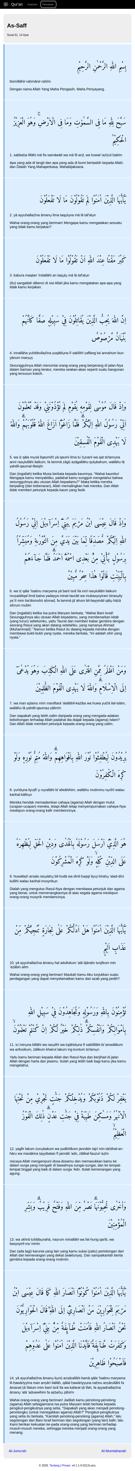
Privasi (66, 1465)
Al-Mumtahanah (113, 1451)
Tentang (54, 1465)
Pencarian (48, 4)
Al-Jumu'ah (17, 1451)
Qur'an (14, 4)
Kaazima (32, 4)
